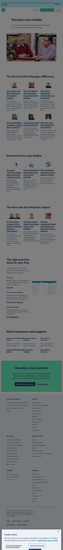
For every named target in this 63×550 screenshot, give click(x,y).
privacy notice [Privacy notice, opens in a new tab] (52, 549)
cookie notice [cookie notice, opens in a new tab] (42, 549)
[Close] (58, 540)
